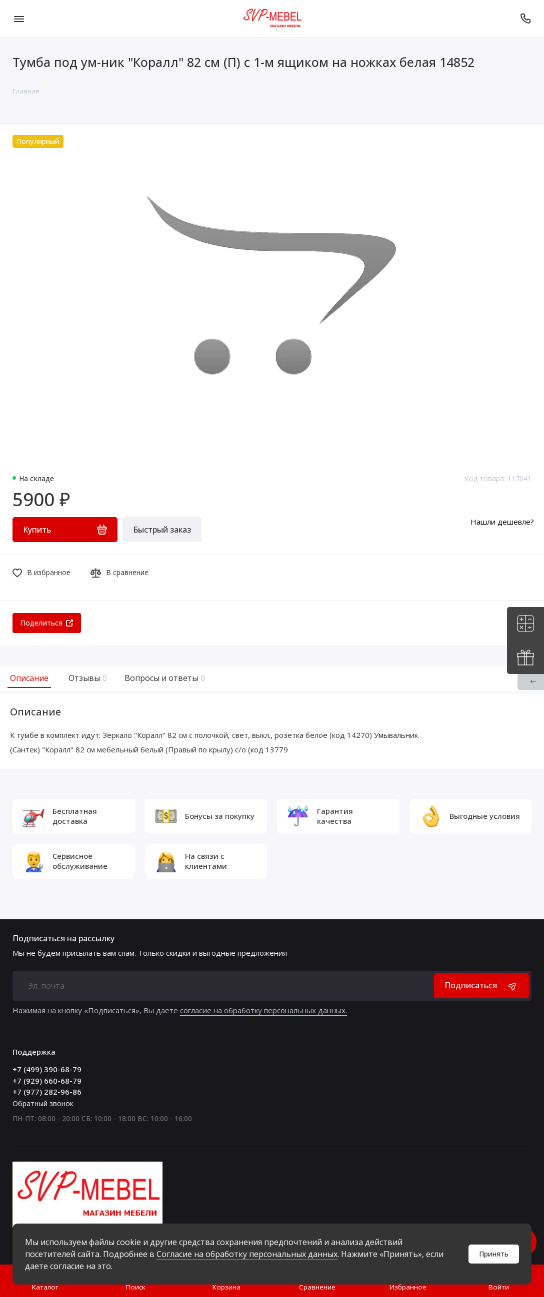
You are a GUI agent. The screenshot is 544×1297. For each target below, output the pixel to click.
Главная (26, 90)
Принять (493, 1254)
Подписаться (481, 985)
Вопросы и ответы (163, 677)
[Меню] (19, 18)
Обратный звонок (43, 1103)
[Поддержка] (525, 18)
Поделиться (46, 623)
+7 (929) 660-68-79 (47, 1081)
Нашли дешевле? (502, 522)
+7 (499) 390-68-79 (47, 1069)
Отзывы (86, 677)
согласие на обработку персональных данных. (263, 1010)
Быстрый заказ (162, 529)
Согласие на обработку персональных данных (247, 1254)
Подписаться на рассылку (63, 938)
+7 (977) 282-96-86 (47, 1092)
